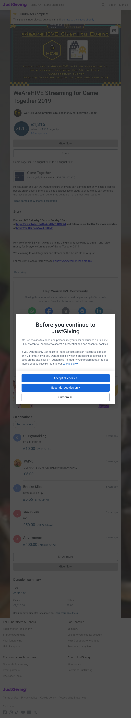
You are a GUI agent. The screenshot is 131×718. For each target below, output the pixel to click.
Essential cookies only (65, 387)
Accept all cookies (65, 378)
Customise (65, 397)
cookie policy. (70, 363)
